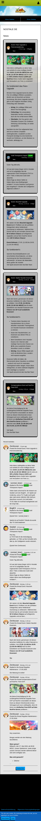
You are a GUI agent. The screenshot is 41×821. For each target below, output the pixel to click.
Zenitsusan (14, 49)
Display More (20, 768)
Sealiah (13, 527)
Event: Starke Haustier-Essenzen (22, 278)
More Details (5, 818)
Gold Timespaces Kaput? (19, 155)
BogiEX (13, 508)
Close (12, 818)
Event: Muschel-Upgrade (19, 202)
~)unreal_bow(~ (15, 157)
